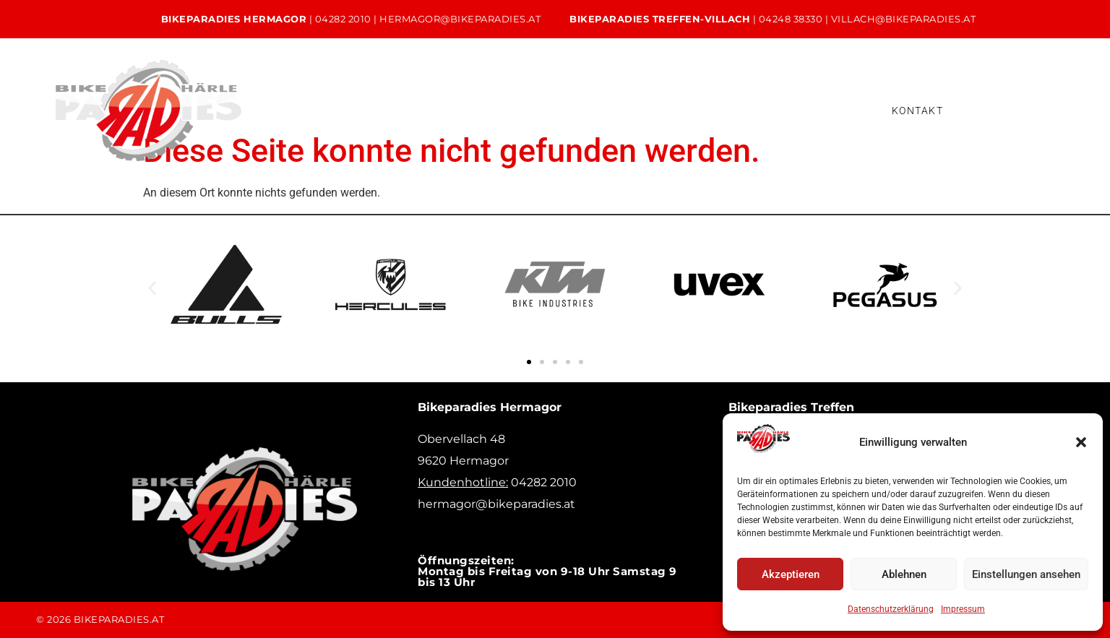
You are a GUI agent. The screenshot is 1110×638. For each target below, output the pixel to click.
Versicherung (820, 110)
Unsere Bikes (389, 110)
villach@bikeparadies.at (903, 19)
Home (299, 110)
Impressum (963, 609)
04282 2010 (343, 19)
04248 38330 (791, 19)
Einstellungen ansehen (1026, 574)
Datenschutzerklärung (891, 609)
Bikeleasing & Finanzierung (680, 110)
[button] (1081, 442)
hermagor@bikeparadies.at (460, 19)
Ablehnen (904, 574)
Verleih (556, 110)
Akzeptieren (790, 574)
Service (479, 110)
